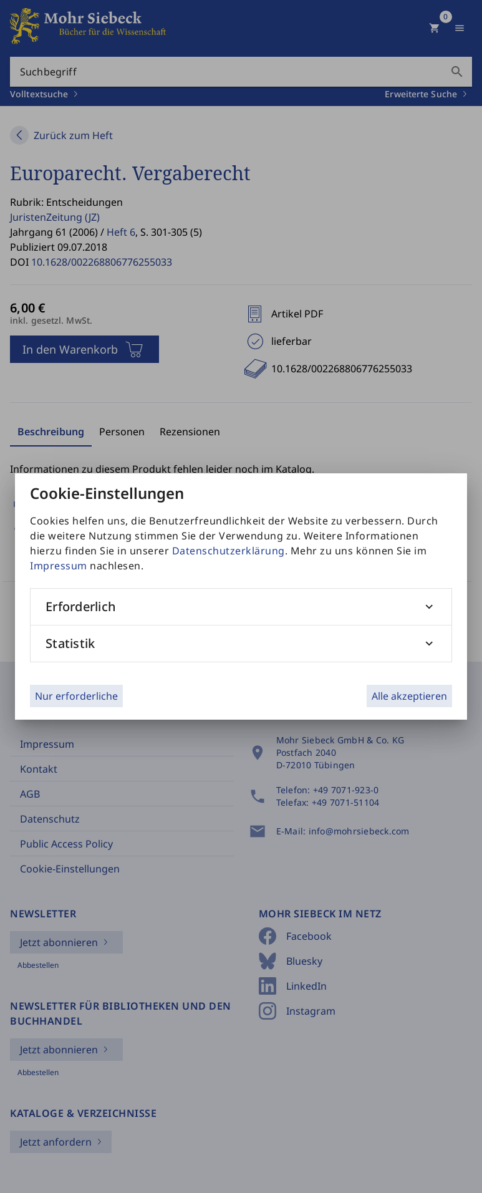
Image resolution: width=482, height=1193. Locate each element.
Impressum (58, 565)
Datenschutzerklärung (228, 551)
